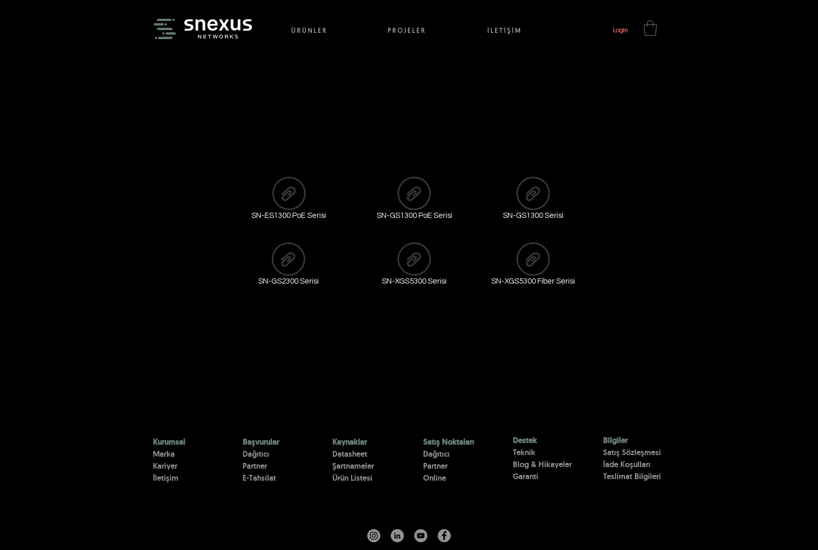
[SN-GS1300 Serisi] (533, 200)
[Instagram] (373, 535)
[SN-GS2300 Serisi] (288, 265)
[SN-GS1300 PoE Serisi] (414, 200)
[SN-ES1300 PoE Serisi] (288, 200)
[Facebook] (444, 535)
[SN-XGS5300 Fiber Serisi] (533, 265)
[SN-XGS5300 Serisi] (414, 265)
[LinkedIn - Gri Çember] (397, 535)
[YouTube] (420, 535)
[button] (650, 28)
